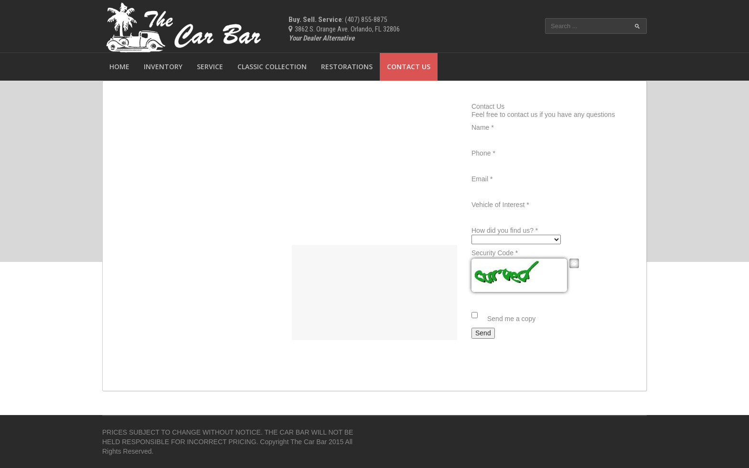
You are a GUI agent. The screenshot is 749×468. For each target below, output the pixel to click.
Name (482, 127)
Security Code (494, 253)
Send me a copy (511, 318)
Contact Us (408, 66)
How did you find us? (504, 230)
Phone (483, 153)
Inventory (163, 66)
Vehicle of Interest (500, 204)
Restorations (347, 66)
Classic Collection (272, 66)
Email (481, 179)
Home (119, 66)
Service (210, 66)
